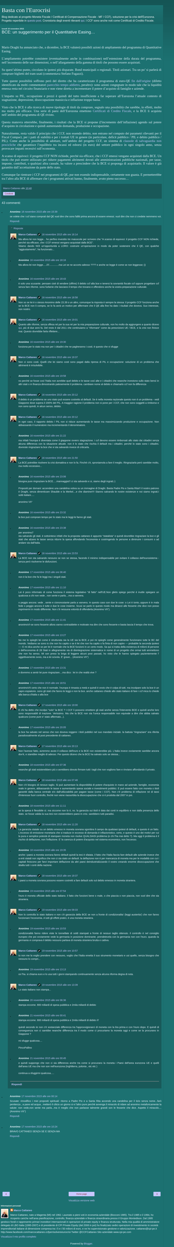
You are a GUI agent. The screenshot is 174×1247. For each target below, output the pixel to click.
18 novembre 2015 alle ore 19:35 (48, 850)
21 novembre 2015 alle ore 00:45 (48, 1058)
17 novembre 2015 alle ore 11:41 (48, 619)
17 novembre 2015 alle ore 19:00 (60, 705)
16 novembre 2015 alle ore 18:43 (48, 278)
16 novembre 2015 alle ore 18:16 (48, 260)
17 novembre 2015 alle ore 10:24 (39, 1126)
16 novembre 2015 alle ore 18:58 (60, 297)
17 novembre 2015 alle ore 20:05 (48, 727)
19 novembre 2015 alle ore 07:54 (48, 891)
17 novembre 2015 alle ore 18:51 (48, 683)
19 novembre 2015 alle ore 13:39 (60, 985)
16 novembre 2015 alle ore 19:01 (60, 319)
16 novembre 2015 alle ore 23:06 (48, 476)
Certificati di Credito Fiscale (112, 111)
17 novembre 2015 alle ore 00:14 (39, 1096)
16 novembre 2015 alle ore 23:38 (48, 527)
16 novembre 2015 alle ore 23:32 (48, 512)
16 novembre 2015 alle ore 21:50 (60, 458)
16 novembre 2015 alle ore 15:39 (39, 211)
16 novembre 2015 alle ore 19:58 (48, 376)
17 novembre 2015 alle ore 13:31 (48, 667)
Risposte (18, 228)
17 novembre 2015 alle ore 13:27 (48, 635)
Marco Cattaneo (27, 234)
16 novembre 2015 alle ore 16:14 (60, 234)
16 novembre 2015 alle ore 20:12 (60, 394)
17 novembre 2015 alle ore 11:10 (48, 587)
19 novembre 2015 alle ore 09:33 (60, 909)
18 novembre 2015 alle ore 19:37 (60, 875)
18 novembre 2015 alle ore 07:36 (48, 764)
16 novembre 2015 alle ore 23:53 (60, 553)
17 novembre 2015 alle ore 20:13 (60, 746)
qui (82, 20)
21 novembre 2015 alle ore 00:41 (48, 1015)
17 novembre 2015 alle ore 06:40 (48, 572)
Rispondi (14, 221)
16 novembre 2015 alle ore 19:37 (60, 357)
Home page (81, 1194)
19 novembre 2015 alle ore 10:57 (60, 950)
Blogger (88, 1243)
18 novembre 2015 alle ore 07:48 (60, 780)
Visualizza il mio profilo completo (18, 1236)
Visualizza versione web (81, 1200)
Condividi (9, 194)
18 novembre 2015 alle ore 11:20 (60, 824)
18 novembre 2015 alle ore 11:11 (48, 805)
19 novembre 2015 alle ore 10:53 (48, 928)
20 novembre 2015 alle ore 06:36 (48, 1000)
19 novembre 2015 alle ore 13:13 (48, 969)
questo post (34, 20)
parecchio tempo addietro (63, 85)
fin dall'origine (141, 81)
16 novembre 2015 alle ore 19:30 (48, 342)
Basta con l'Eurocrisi (26, 10)
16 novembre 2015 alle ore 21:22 (48, 435)
